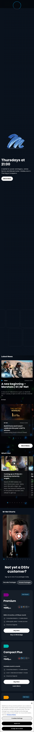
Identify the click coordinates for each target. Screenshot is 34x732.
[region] (17, 716)
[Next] (29, 536)
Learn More (16, 686)
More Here (7, 179)
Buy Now (16, 630)
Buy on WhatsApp (16, 635)
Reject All (17, 723)
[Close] (32, 703)
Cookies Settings (17, 718)
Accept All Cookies (17, 728)
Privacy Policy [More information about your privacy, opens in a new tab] (11, 715)
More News (25, 446)
